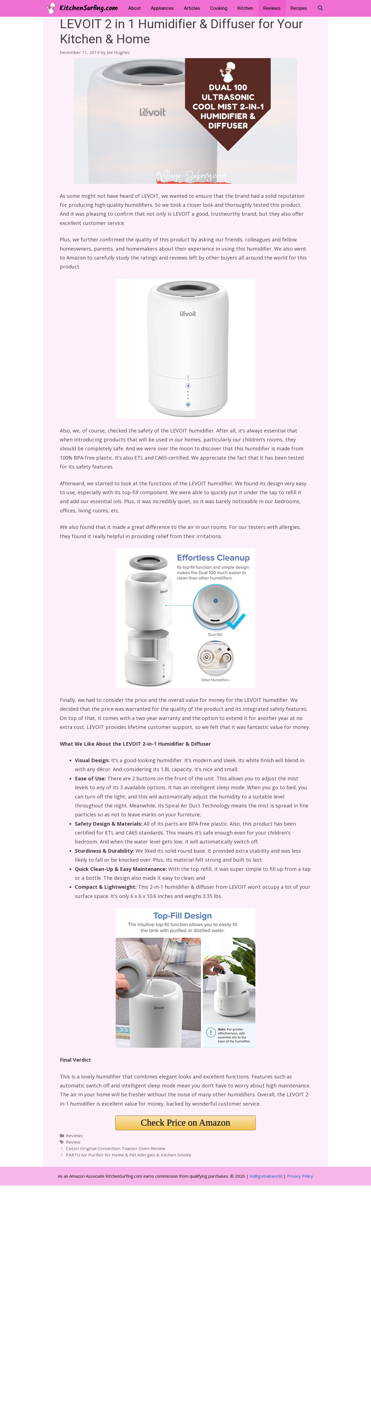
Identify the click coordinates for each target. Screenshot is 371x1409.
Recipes (299, 8)
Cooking (218, 8)
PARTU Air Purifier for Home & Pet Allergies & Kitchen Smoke (128, 1155)
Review (73, 1142)
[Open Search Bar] (320, 8)
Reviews (271, 8)
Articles (192, 8)
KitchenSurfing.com (89, 8)
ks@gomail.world (266, 1176)
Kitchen (245, 8)
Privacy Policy (300, 1176)
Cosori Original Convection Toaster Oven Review (115, 1148)
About (134, 8)
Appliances (162, 8)
